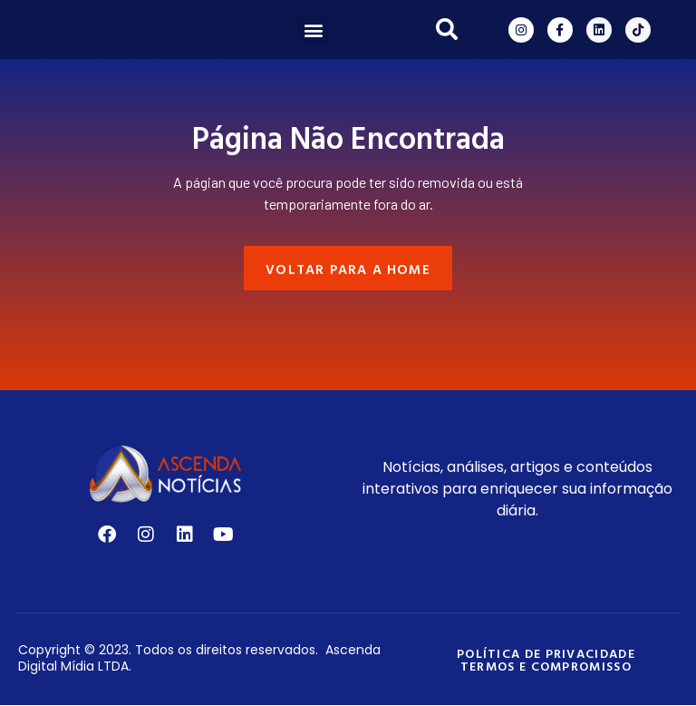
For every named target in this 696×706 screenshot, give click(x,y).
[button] (313, 29)
